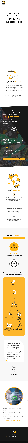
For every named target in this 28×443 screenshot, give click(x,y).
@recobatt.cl (9, 438)
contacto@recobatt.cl (11, 436)
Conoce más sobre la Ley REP (14, 158)
